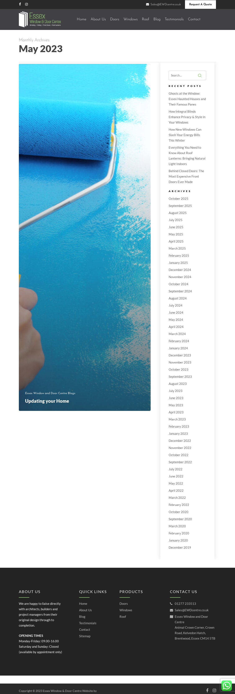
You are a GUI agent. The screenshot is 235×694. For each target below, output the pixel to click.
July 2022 (175, 469)
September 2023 (180, 376)
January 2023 (178, 433)
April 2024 (176, 327)
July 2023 (175, 391)
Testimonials (87, 623)
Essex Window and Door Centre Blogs (50, 393)
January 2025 (178, 262)
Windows (125, 610)
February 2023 (179, 426)
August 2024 (178, 298)
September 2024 (180, 291)
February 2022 (179, 505)
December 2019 (180, 547)
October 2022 (178, 455)
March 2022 (177, 497)
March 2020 (177, 526)
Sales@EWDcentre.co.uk (192, 610)
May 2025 (176, 234)
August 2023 (178, 384)
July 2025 (175, 220)
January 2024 (178, 348)
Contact (84, 629)
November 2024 (180, 277)
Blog (82, 616)
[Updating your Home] (85, 237)
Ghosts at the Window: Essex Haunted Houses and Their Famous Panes (187, 99)
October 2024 (178, 284)
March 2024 (177, 334)
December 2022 (180, 440)
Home (83, 603)
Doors (123, 603)
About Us (85, 610)
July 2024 (175, 305)
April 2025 (176, 241)
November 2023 (180, 362)
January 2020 (178, 540)
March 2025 (177, 248)
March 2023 (177, 419)
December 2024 (180, 270)
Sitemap (84, 636)
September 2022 (180, 462)
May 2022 (176, 483)
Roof (122, 616)
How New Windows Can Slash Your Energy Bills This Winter (185, 135)
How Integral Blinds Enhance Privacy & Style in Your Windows (187, 117)
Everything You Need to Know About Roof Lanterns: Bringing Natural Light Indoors (187, 156)
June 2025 (176, 227)
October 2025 (178, 198)
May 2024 (176, 319)
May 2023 (176, 405)
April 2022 (176, 490)
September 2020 (180, 519)
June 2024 (176, 312)
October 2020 (178, 512)
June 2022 (176, 476)
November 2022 (180, 448)
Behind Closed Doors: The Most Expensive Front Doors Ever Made (186, 176)
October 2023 (178, 369)
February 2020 (179, 533)
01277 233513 (185, 603)
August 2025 (178, 213)
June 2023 (176, 398)
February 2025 (179, 255)
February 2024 (179, 341)
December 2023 (180, 355)
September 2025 (180, 206)
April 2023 (176, 412)
